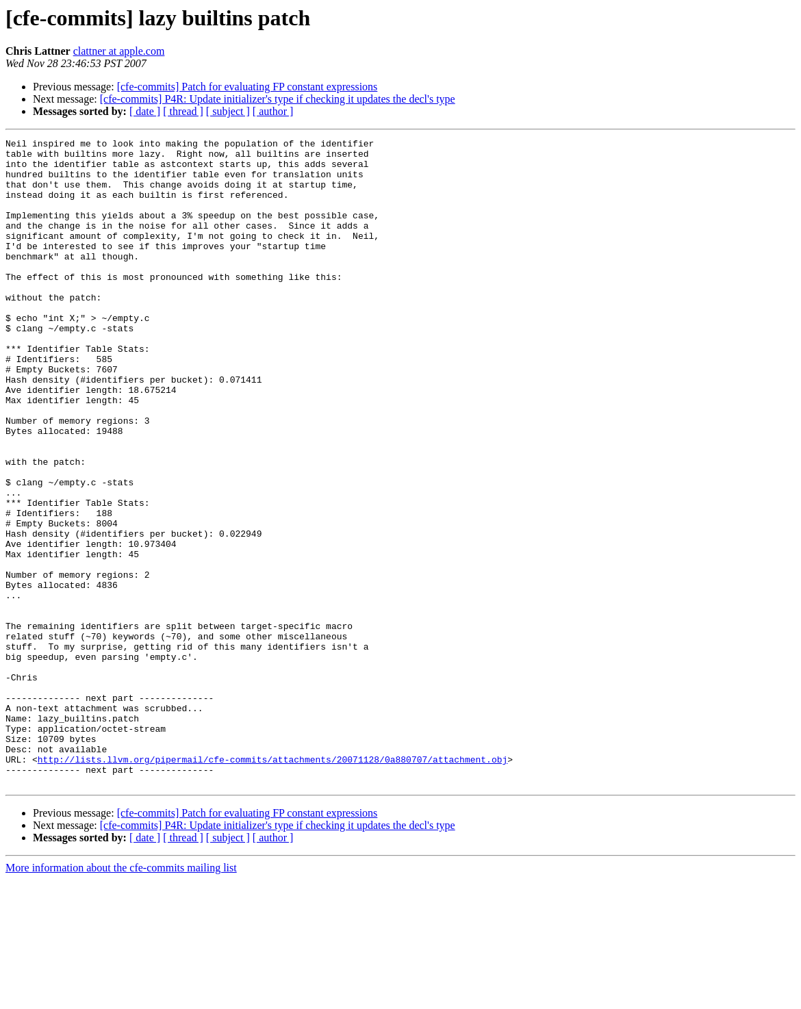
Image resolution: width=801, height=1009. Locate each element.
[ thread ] (183, 111)
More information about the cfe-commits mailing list (121, 997)
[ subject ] (228, 111)
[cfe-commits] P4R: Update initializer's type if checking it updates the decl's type (277, 99)
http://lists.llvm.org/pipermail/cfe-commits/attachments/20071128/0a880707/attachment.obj (272, 884)
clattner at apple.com (119, 51)
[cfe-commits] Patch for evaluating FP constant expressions (247, 86)
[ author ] (273, 111)
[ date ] (144, 111)
